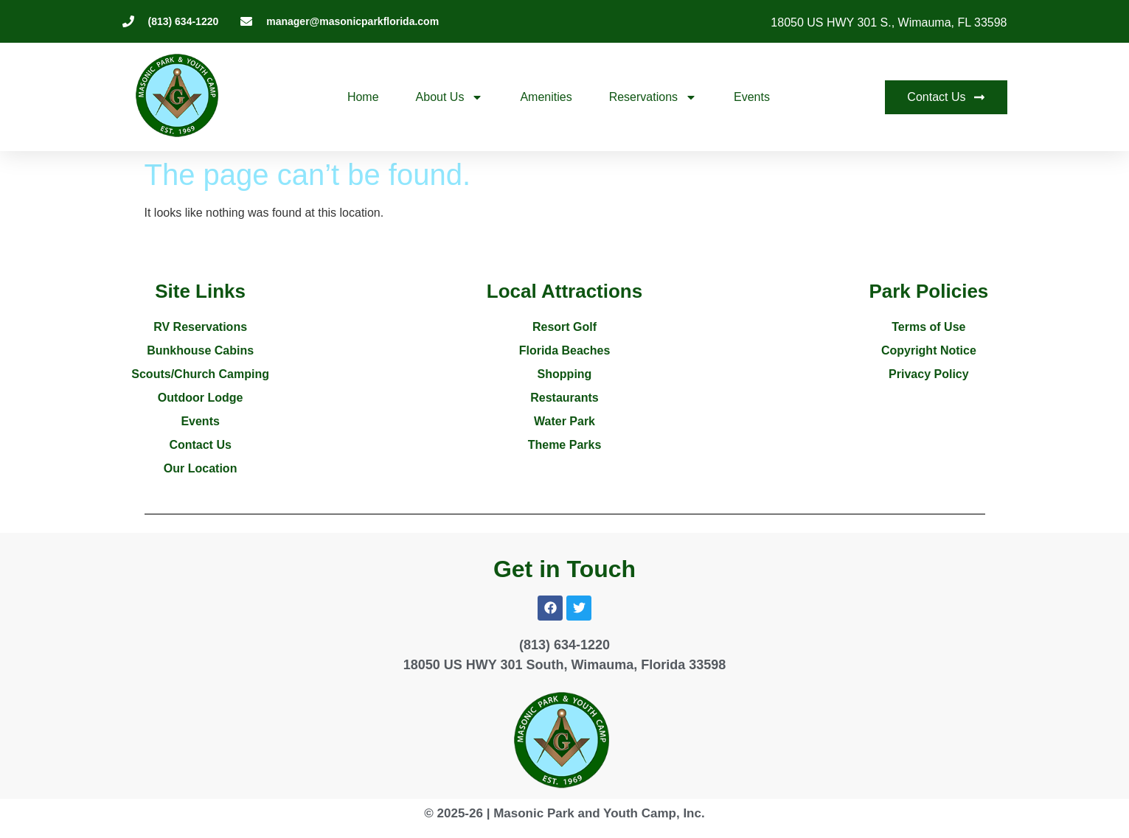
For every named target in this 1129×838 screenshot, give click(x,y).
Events (752, 97)
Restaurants (564, 397)
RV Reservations (200, 327)
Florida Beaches (565, 350)
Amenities (546, 97)
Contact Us (200, 445)
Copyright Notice (928, 350)
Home (363, 97)
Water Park (564, 421)
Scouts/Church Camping (200, 374)
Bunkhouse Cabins (200, 350)
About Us (450, 97)
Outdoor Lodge (200, 397)
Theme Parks (565, 445)
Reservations (653, 97)
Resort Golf (564, 327)
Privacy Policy (929, 374)
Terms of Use (928, 327)
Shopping (565, 374)
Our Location (200, 468)
